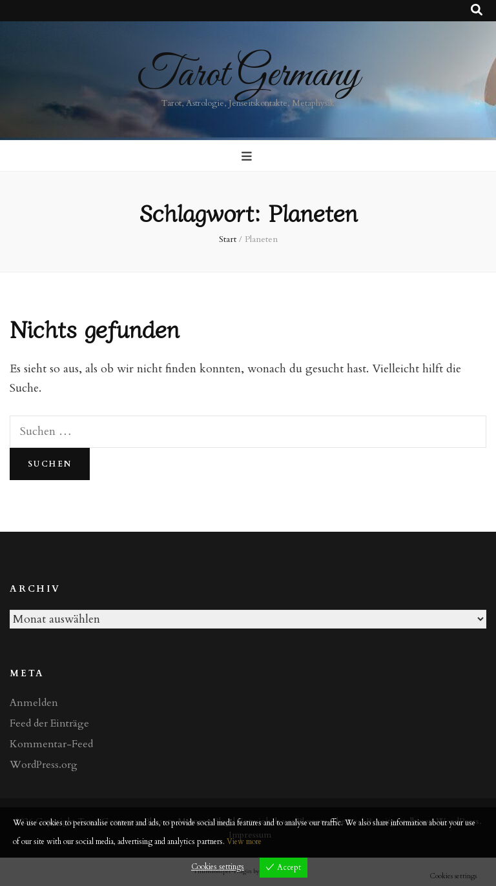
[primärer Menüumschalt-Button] (248, 156)
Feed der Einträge (49, 723)
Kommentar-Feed (51, 744)
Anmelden (34, 703)
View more (244, 841)
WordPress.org (44, 765)
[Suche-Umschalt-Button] (476, 10)
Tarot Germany (248, 75)
